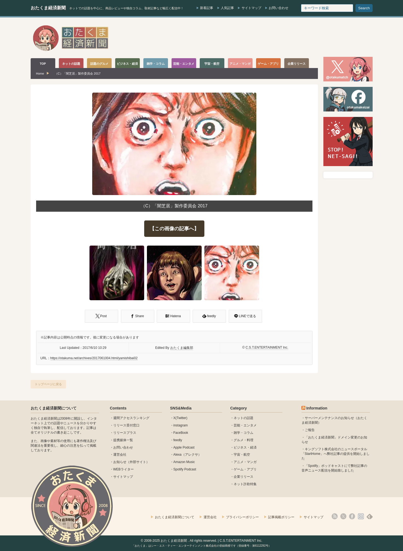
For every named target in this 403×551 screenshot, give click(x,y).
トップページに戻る (48, 384)
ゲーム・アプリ (245, 469)
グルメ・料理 (243, 440)
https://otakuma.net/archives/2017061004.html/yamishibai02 (94, 358)
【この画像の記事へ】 (174, 228)
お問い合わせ (278, 8)
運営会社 (119, 454)
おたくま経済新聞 (48, 7)
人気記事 (227, 8)
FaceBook (180, 433)
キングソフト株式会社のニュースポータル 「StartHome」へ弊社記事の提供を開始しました (335, 453)
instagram (180, 425)
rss (335, 516)
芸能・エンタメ (245, 425)
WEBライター (123, 469)
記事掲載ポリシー (281, 517)
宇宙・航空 (242, 454)
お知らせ (119, 462)
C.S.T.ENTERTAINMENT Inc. (267, 347)
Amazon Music (184, 462)
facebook (352, 516)
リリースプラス (124, 433)
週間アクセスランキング (131, 418)
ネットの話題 (243, 418)
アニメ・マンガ (245, 462)
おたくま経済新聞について (54, 408)
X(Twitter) (180, 418)
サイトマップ (251, 8)
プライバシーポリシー (242, 517)
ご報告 (310, 430)
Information (316, 408)
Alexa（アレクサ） (187, 454)
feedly (177, 440)
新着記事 (206, 8)
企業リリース (243, 477)
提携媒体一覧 (123, 440)
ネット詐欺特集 (245, 484)
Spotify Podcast (184, 469)
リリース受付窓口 (126, 425)
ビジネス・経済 (245, 447)
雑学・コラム (243, 433)
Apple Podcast (184, 447)
